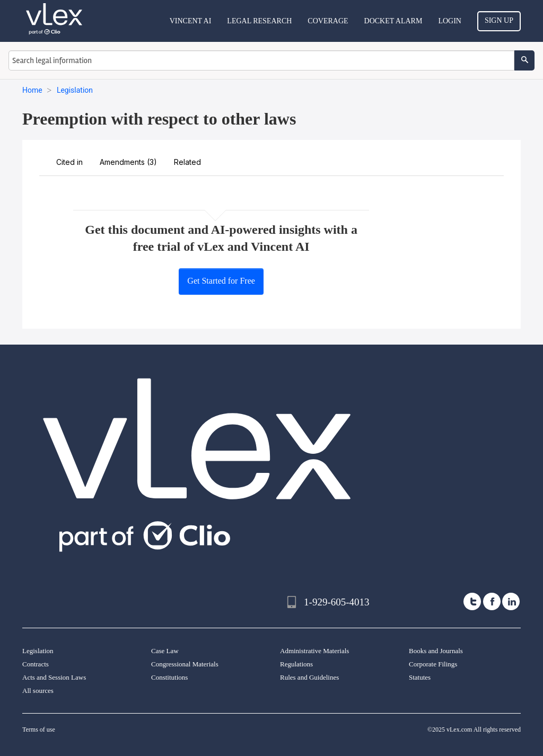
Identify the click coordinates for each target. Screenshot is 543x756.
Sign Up (499, 20)
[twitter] (472, 601)
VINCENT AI (191, 21)
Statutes (420, 677)
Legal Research (259, 21)
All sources (38, 691)
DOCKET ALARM (393, 21)
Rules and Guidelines (309, 677)
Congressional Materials (184, 664)
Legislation (38, 651)
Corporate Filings (433, 664)
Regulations (296, 664)
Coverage (328, 21)
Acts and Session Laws (54, 677)
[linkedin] (511, 601)
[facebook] (492, 601)
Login (449, 21)
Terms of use (38, 729)
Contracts (35, 664)
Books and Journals (436, 651)
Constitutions (169, 677)
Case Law (165, 651)
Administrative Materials (314, 651)
